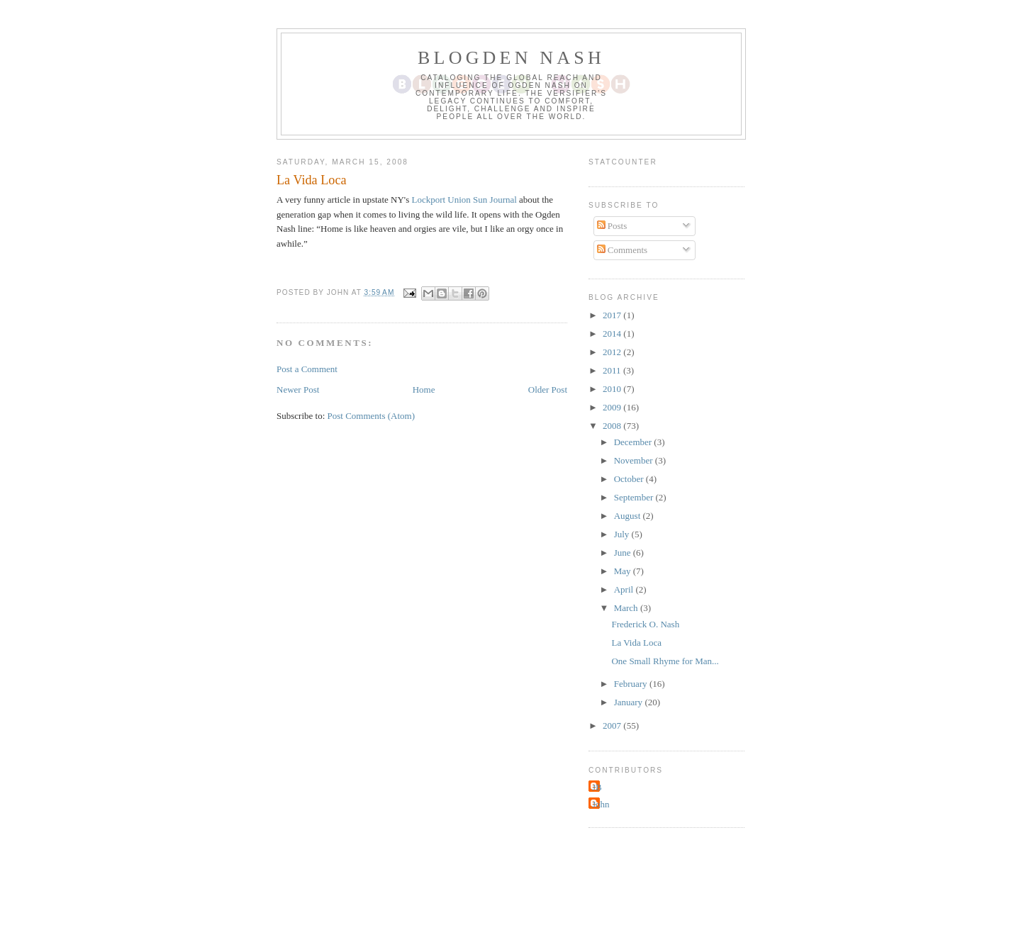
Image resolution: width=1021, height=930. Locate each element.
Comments (622, 250)
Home (424, 389)
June (623, 552)
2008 (613, 425)
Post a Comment (307, 369)
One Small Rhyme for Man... (664, 661)
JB (597, 787)
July (623, 534)
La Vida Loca (636, 642)
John (601, 804)
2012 (613, 352)
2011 (613, 370)
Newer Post (298, 389)
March (627, 608)
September (635, 497)
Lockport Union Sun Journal (465, 199)
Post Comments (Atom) (371, 415)
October (630, 479)
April (625, 589)
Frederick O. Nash (645, 624)
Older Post (547, 389)
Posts (612, 225)
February (631, 683)
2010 (613, 388)
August (628, 515)
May (623, 571)
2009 (613, 407)
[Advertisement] (510, 885)
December (634, 442)
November (634, 460)
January (629, 702)
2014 (613, 333)
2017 (613, 315)
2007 (613, 725)
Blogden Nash (511, 57)
